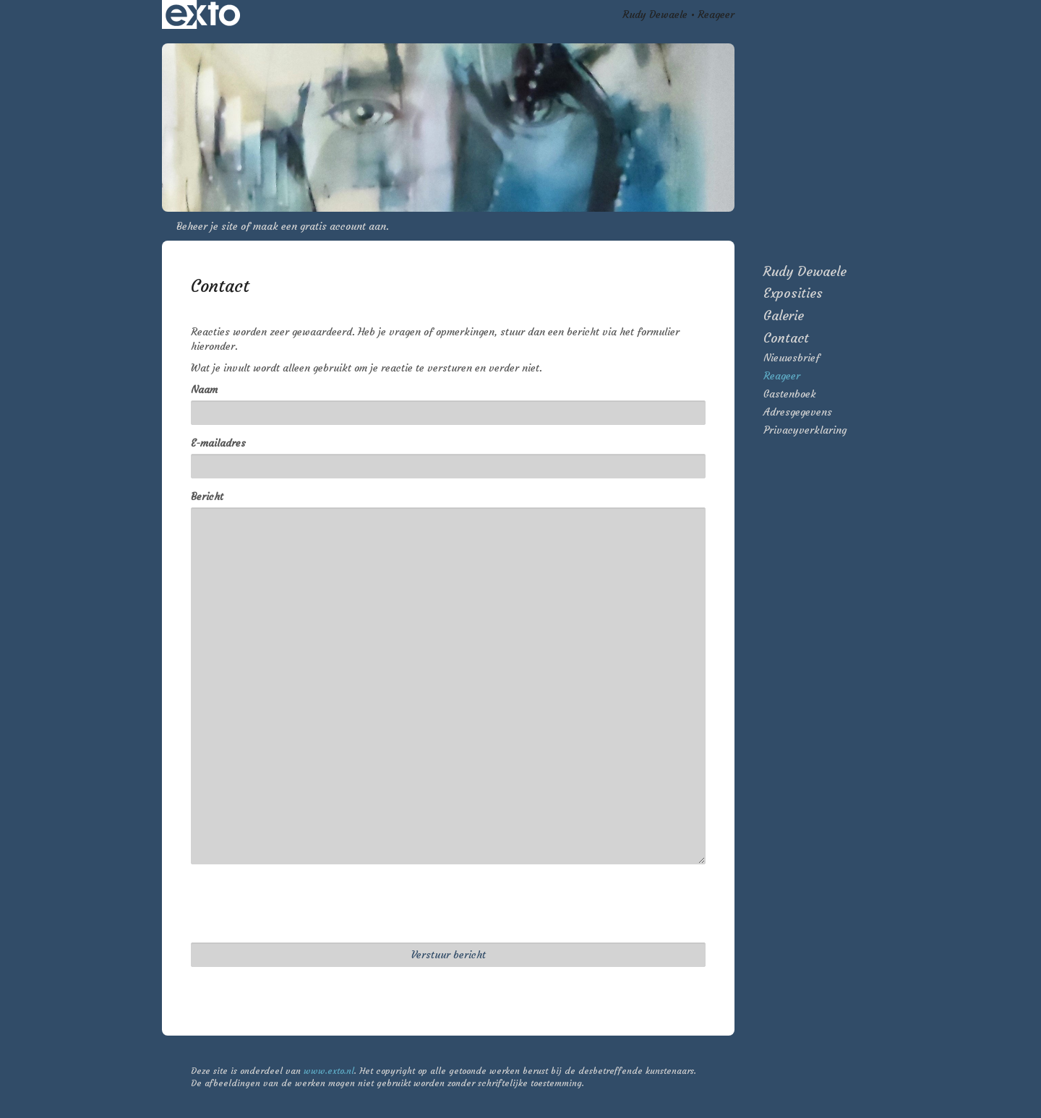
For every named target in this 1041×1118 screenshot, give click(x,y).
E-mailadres (218, 443)
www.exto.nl (329, 1070)
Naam (204, 389)
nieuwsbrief (791, 357)
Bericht (207, 496)
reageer (781, 375)
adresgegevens (797, 411)
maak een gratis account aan (319, 226)
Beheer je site (207, 226)
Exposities (793, 293)
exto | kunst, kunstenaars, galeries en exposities (203, 14)
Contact (786, 338)
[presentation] (301, 903)
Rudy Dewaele (654, 14)
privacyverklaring (805, 430)
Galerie (783, 315)
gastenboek (789, 393)
